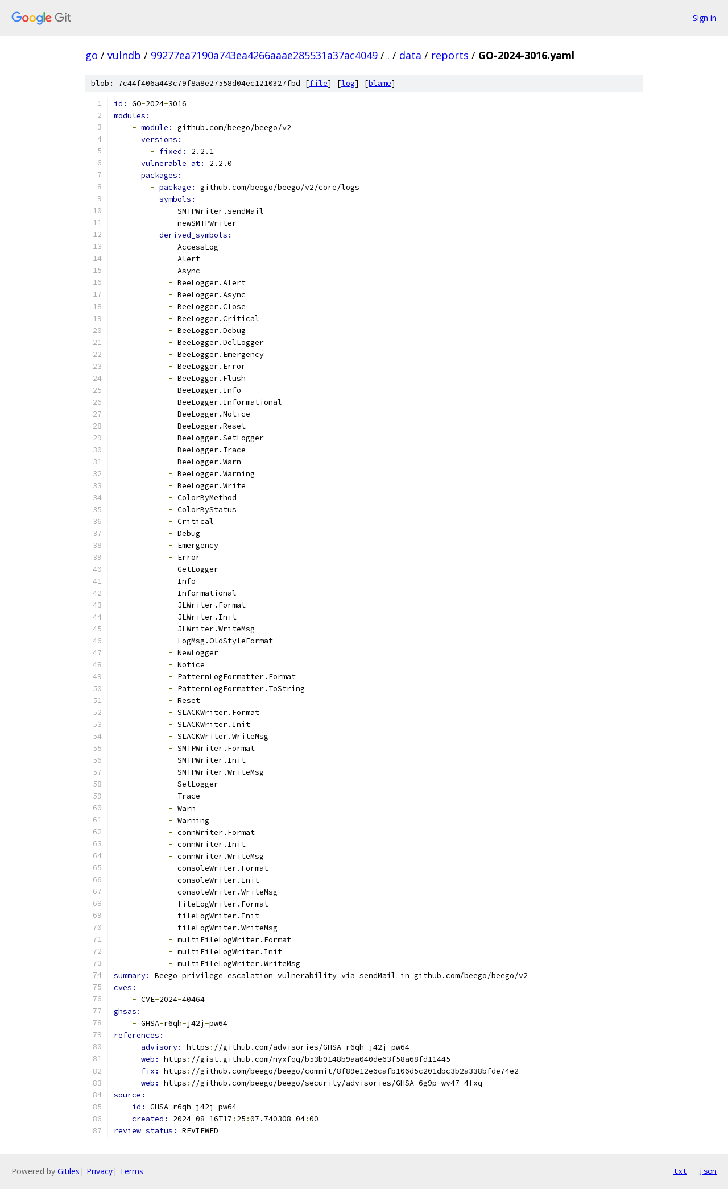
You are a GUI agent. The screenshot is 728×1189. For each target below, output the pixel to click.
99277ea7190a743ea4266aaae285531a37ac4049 (264, 55)
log (348, 83)
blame (380, 83)
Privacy (99, 1171)
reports (450, 55)
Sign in (705, 18)
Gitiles (68, 1171)
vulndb (124, 55)
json (707, 1171)
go (91, 55)
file (318, 83)
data (410, 55)
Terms (131, 1171)
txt (680, 1171)
